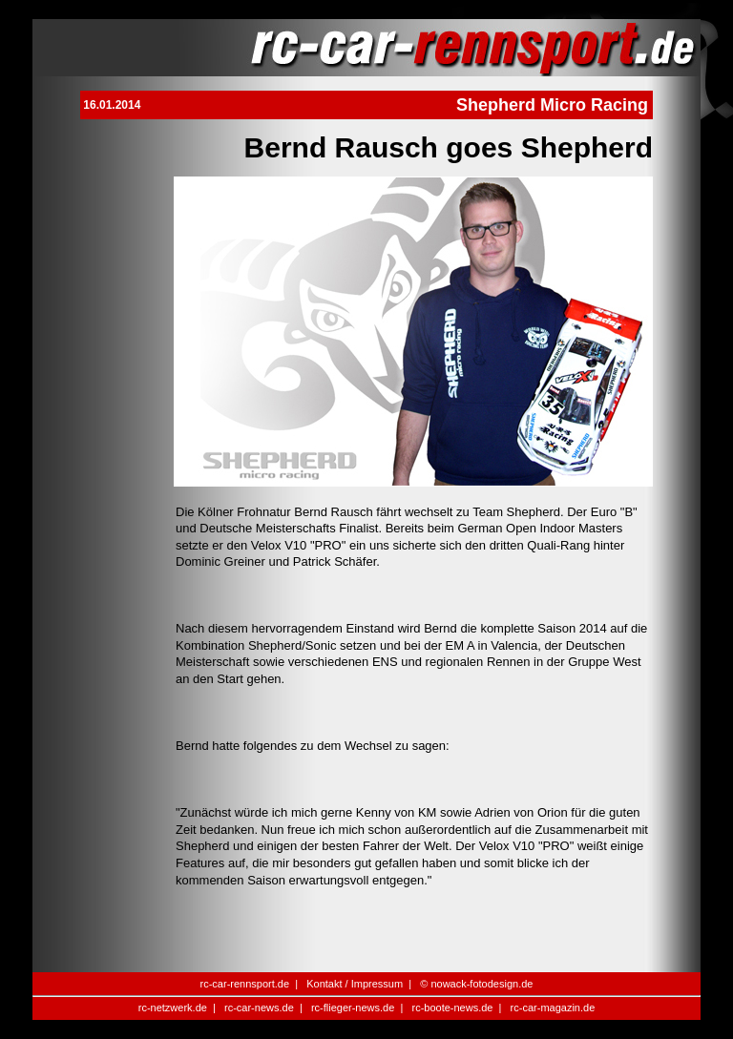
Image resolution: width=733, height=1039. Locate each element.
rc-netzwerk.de (172, 1007)
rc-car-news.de (259, 1007)
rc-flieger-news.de (352, 1007)
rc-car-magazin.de (553, 1007)
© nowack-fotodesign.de (476, 983)
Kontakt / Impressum (354, 983)
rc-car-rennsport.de (245, 983)
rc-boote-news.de (451, 1007)
